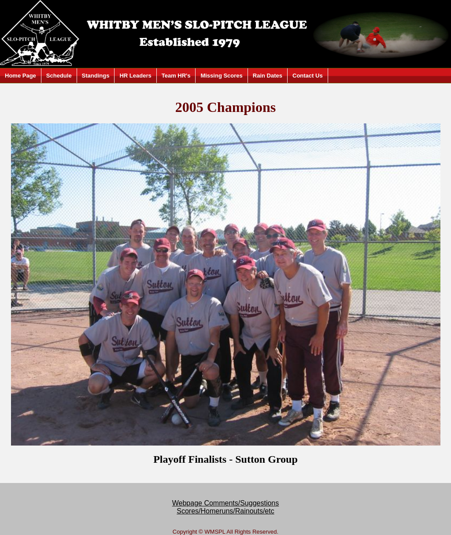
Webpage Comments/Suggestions (225, 503)
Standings (96, 75)
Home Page (20, 75)
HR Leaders (135, 75)
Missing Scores (221, 75)
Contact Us (307, 75)
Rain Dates (267, 75)
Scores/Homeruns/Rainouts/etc (225, 511)
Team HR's (176, 75)
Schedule (59, 75)
